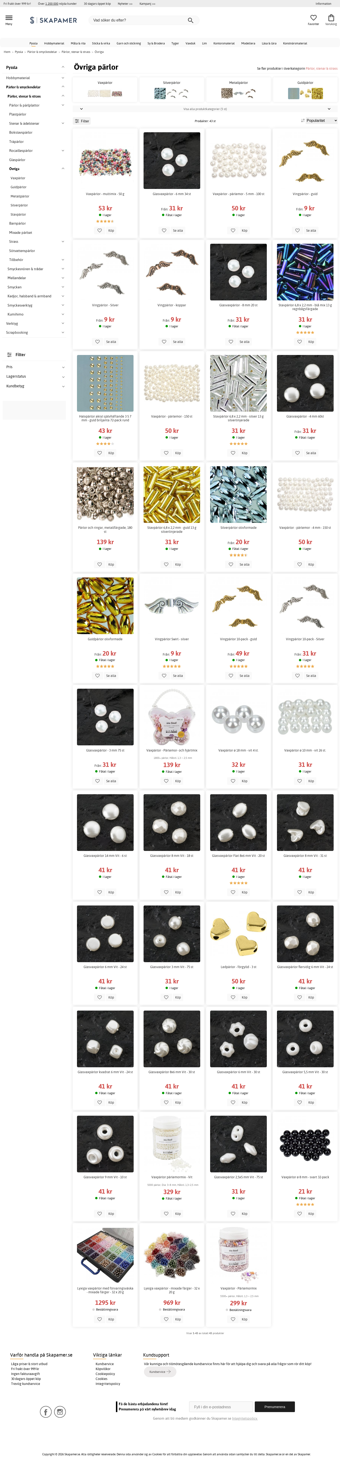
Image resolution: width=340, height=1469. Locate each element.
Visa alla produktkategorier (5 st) (205, 109)
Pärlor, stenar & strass (322, 68)
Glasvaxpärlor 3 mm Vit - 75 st (171, 967)
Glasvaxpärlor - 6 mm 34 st (172, 194)
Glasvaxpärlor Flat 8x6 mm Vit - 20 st (238, 856)
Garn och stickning (129, 43)
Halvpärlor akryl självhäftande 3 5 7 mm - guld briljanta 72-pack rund (105, 418)
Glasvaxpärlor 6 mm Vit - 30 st (238, 1072)
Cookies (101, 1379)
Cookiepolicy (105, 1374)
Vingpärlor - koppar (171, 305)
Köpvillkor (103, 1369)
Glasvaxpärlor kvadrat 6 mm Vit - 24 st (105, 1072)
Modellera (248, 43)
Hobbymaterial (54, 43)
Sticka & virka (101, 43)
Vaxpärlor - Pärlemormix (239, 1288)
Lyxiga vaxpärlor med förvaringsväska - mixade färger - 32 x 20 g (105, 1290)
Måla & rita (78, 43)
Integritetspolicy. (245, 1418)
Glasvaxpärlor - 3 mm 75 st (105, 750)
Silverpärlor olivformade (239, 528)
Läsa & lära (269, 43)
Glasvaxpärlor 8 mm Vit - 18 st (171, 856)
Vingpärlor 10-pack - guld (238, 639)
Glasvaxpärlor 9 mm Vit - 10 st (105, 1177)
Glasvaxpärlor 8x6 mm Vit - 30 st (172, 1072)
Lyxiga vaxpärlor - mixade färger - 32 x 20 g (172, 1290)
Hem (7, 52)
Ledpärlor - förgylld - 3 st (238, 967)
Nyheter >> (125, 3)
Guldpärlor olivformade (105, 639)
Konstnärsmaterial (295, 43)
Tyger (175, 43)
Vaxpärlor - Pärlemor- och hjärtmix (171, 750)
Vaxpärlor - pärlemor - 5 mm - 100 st (238, 194)
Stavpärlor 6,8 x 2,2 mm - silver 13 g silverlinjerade (238, 418)
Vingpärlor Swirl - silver (172, 639)
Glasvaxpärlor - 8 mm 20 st (238, 305)
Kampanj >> (147, 3)
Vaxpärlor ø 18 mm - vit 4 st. (238, 750)
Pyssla (34, 43)
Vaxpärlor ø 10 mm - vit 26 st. (305, 750)
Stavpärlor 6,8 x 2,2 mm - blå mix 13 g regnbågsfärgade (305, 307)
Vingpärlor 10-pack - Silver (305, 639)
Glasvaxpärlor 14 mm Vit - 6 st (105, 856)
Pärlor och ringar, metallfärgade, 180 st (105, 529)
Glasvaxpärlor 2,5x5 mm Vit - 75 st (238, 1177)
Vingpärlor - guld (305, 194)
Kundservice (105, 1364)
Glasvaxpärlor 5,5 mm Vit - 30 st (305, 1072)
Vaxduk (191, 43)
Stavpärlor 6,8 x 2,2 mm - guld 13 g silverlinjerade (171, 529)
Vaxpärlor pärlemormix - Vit (171, 1177)
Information (323, 3)
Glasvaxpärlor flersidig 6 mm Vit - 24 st (305, 967)
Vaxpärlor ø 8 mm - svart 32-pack (305, 1177)
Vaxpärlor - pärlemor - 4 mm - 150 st (305, 528)
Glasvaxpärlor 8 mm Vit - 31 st (305, 856)
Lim (204, 43)
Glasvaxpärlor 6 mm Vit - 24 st (105, 967)
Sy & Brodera (156, 43)
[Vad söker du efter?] (144, 20)
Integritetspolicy (108, 1384)
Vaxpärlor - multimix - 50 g (105, 194)
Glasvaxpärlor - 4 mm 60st (305, 416)
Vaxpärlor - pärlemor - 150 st (171, 416)
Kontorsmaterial (224, 43)
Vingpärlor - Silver (105, 305)
